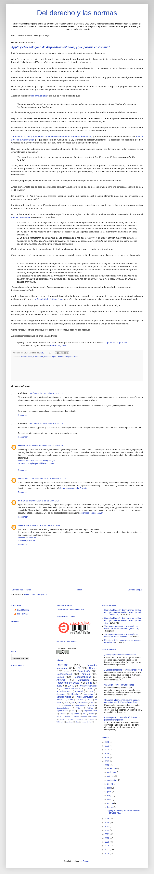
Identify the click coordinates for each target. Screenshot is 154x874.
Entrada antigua (135, 590)
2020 (107, 749)
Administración (26, 357)
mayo (110, 795)
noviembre (112, 772)
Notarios (68, 716)
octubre (110, 776)
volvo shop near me (26, 540)
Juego (70, 719)
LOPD (71, 685)
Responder (23, 415)
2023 (107, 742)
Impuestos (88, 694)
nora (20, 501)
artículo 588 (21, 217)
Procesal (60, 357)
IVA (72, 703)
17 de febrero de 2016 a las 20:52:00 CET (46, 423)
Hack (93, 703)
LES (58, 705)
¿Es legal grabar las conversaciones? (120, 655)
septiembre (112, 780)
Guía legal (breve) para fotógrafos (119, 685)
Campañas (83, 679)
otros (77, 722)
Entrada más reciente (21, 590)
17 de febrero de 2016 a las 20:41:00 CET (46, 393)
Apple (92, 705)
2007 (107, 849)
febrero (110, 807)
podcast (76, 716)
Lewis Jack (23, 479)
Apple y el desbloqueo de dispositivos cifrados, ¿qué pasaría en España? (60, 47)
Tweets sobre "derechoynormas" (71, 609)
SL (79, 711)
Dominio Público (64, 697)
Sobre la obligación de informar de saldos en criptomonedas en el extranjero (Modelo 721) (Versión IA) (123, 612)
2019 (107, 753)
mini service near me (27, 538)
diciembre (111, 768)
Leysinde (67, 705)
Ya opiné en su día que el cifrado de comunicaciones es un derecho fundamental (51, 136)
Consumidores (64, 674)
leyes (54, 357)
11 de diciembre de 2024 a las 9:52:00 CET (48, 479)
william (21, 525)
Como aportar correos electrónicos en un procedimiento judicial (122, 718)
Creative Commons (88, 686)
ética (59, 685)
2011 (107, 834)
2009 (107, 842)
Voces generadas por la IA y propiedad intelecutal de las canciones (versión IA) (121, 627)
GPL (88, 700)
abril (109, 799)
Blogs (89, 682)
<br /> (33, 691)
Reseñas (91, 719)
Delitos (60, 677)
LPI (78, 668)
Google (74, 694)
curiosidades (80, 705)
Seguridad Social (90, 711)
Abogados (61, 694)
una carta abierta (38, 96)
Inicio (79, 590)
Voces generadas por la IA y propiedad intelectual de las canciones (121, 635)
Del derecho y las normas (77, 13)
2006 (107, 853)
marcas (92, 714)
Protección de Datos (68, 682)
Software (63, 714)
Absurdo (61, 679)
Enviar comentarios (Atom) (35, 594)
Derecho (47, 357)
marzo (110, 803)
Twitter (70, 700)
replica (84, 716)
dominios (69, 722)
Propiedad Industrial (84, 697)
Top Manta (74, 714)
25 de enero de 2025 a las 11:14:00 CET (41, 501)
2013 (107, 826)
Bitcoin (59, 700)
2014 (107, 822)
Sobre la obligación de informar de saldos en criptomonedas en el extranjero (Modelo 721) (123, 620)
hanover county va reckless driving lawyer (36, 461)
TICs (78, 708)
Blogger (86, 861)
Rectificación (82, 703)
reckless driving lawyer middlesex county (36, 463)
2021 (107, 746)
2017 (107, 761)
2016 (107, 765)
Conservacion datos (71, 688)
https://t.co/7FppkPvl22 (116, 342)
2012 (107, 830)
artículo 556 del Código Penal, (49, 299)
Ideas (62, 719)
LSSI (91, 691)
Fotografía (93, 716)
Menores (80, 719)
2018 (107, 757)
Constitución (38, 357)
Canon (89, 688)
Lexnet (59, 716)
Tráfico (90, 708)
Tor (84, 714)
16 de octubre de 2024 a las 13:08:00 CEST (45, 446)
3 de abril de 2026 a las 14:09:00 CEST (43, 525)
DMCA (80, 700)
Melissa (21, 446)
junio (109, 792)
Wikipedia (60, 722)
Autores (86, 674)
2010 (107, 838)
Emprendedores (63, 708)
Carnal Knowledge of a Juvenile (73, 488)
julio (109, 788)
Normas (93, 668)
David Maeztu (23, 610)
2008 (107, 846)
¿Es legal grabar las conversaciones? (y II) (123, 670)
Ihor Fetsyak (22, 614)
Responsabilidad (71, 357)
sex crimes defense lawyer (91, 513)
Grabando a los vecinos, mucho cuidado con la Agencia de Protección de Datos (122, 701)
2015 (107, 819)
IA (73, 711)
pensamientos (87, 722)
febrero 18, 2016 (58, 345)
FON (66, 703)
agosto (110, 784)
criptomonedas (62, 711)
